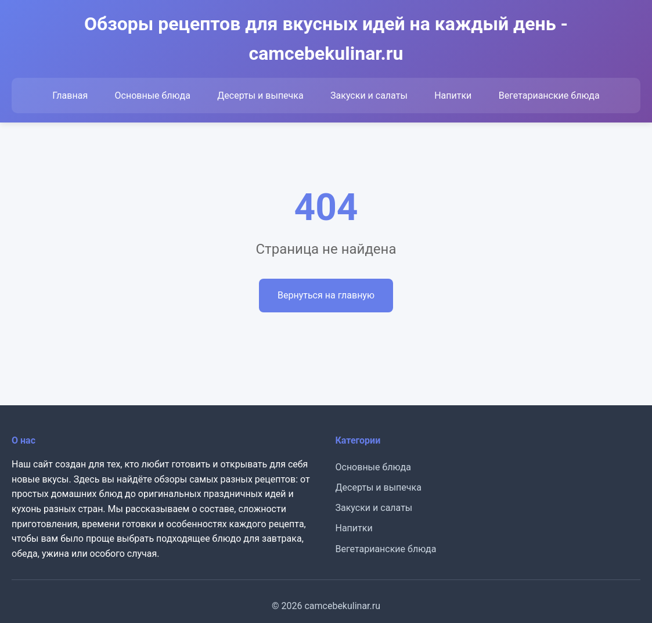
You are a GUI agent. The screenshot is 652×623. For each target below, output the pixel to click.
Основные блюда (152, 95)
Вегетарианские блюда (549, 95)
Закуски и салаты (369, 95)
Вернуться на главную (326, 295)
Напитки (452, 95)
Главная (70, 95)
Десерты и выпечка (260, 95)
